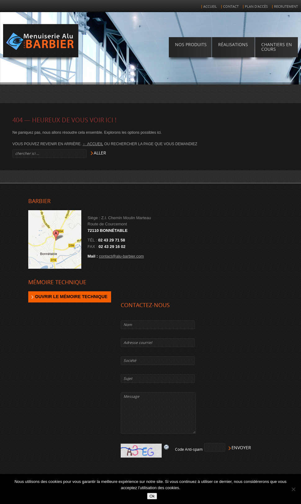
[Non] (293, 489)
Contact (231, 7)
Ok (152, 496)
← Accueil (93, 144)
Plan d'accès (256, 7)
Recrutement (286, 7)
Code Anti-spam (189, 449)
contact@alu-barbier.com (121, 256)
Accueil (210, 7)
